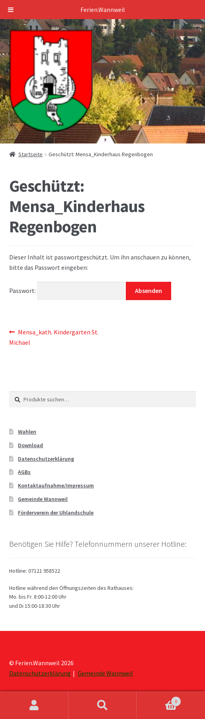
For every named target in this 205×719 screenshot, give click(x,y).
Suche (102, 705)
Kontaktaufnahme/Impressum (56, 485)
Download (30, 445)
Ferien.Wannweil (102, 10)
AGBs (24, 471)
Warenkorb (159, 700)
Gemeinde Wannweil (43, 499)
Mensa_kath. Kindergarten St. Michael (54, 336)
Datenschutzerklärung (46, 458)
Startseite (30, 154)
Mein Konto (34, 705)
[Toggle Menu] (10, 9)
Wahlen (27, 431)
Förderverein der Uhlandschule (56, 512)
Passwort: (67, 291)
